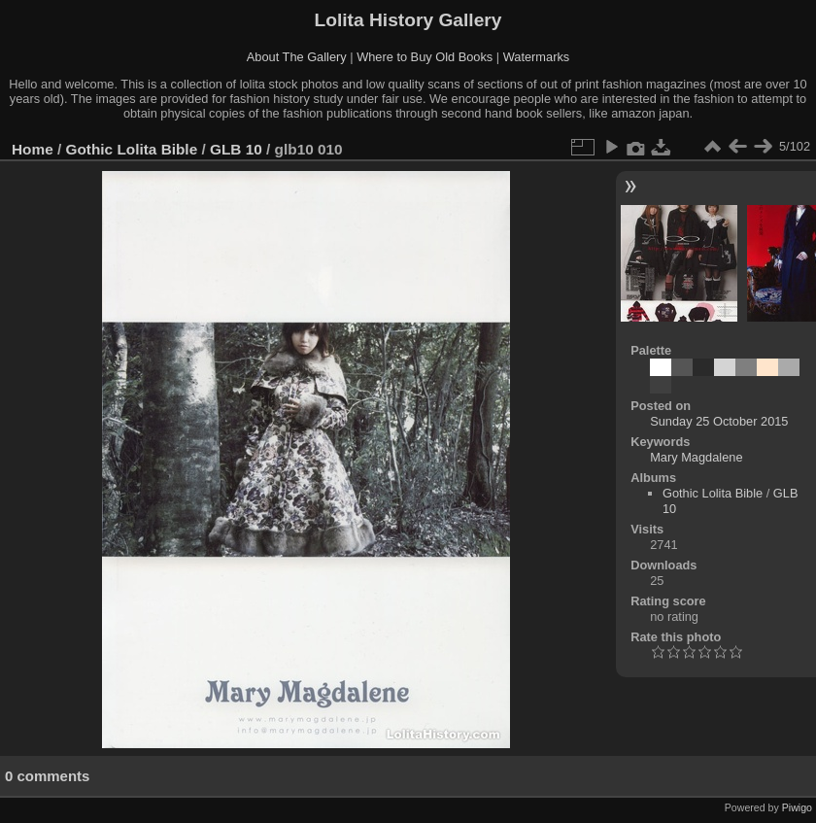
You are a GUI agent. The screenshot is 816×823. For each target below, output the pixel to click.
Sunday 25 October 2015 (719, 421)
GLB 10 (236, 149)
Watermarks (536, 57)
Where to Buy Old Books (425, 57)
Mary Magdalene (696, 457)
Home (32, 149)
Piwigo (797, 807)
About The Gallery (297, 57)
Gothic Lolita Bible (132, 149)
